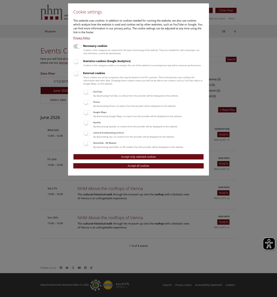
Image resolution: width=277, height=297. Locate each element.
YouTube (97, 91)
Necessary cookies (95, 46)
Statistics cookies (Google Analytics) (107, 61)
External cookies (94, 73)
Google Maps (100, 112)
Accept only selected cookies (138, 156)
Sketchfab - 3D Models (104, 142)
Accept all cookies (138, 165)
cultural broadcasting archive (108, 132)
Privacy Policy (81, 38)
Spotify (97, 122)
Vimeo (96, 101)
